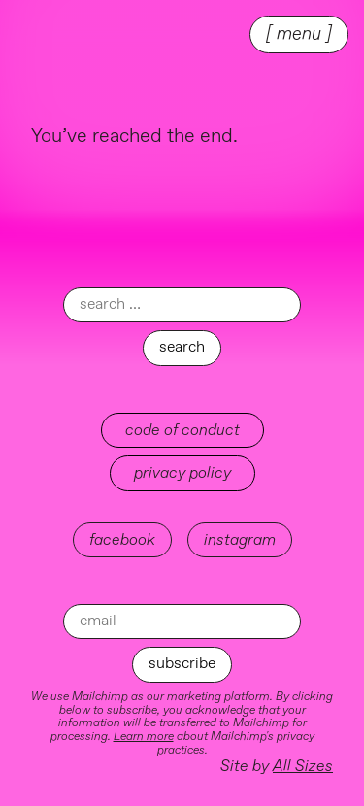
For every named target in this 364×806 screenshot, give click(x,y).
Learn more (144, 736)
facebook (122, 540)
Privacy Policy (182, 473)
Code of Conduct (182, 430)
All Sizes (303, 766)
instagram (240, 540)
